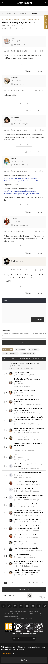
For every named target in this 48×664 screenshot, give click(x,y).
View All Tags (7, 350)
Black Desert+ (38, 606)
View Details (6, 653)
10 (38, 583)
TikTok (44, 606)
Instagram (9, 606)
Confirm (24, 660)
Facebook (21, 606)
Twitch (15, 606)
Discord (32, 606)
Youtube (27, 606)
